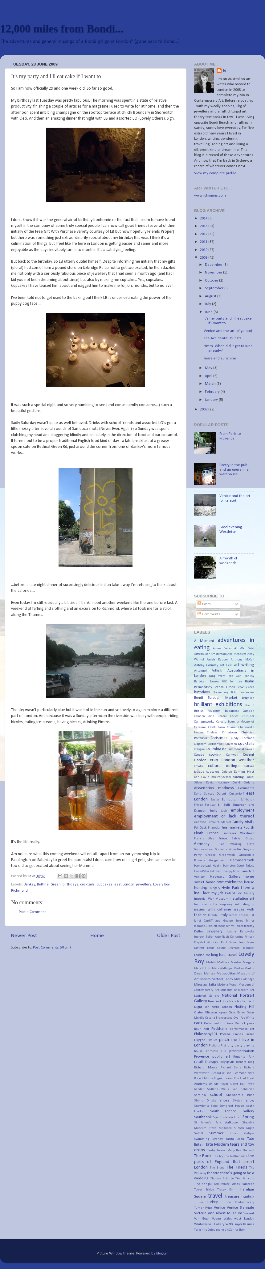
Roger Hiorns (223, 1078)
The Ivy (218, 1156)
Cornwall (232, 755)
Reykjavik (227, 1062)
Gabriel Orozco (243, 838)
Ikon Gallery (245, 893)
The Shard (217, 1167)
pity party (234, 1045)
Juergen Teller (204, 937)
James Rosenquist (241, 915)
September (214, 288)
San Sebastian (243, 1089)
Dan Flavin (201, 777)
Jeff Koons (219, 926)
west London (244, 1218)
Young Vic (222, 1230)
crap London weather (232, 760)
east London (124, 884)
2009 (204, 258)
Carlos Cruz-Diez (242, 716)
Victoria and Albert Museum (218, 1213)
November (214, 272)
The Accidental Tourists (223, 338)
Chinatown (229, 732)
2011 (204, 242)
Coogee (199, 755)
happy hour (231, 871)
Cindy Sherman (242, 738)
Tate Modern (217, 1144)
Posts (204, 604)
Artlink (217, 671)
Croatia (199, 766)
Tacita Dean (235, 1139)
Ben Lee (236, 681)
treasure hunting (239, 1197)
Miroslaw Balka (205, 985)
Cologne (199, 749)
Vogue (216, 1218)
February (213, 392)
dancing (238, 777)
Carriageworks (204, 722)
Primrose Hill (216, 1051)
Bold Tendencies (242, 692)
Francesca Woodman (238, 833)
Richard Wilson (221, 1073)
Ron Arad (240, 1078)
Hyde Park (230, 888)
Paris (198, 1023)
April (209, 376)
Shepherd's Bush (240, 1095)
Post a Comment (32, 912)
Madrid (211, 962)
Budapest (232, 711)
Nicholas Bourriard (241, 1001)
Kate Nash (222, 937)
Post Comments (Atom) (52, 947)
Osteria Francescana (219, 1018)
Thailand (248, 1150)
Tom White (222, 1184)
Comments (209, 614)
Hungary (214, 888)
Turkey (212, 1202)
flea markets (231, 828)
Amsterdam (219, 654)
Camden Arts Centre (210, 716)
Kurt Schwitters (233, 942)
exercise (200, 822)
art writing (244, 665)
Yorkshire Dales (204, 1230)
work (229, 1224)
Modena (222, 985)
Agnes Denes (222, 648)
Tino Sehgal (203, 1184)
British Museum (207, 711)
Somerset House (231, 1106)
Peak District (236, 1023)
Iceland (230, 893)
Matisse (209, 973)
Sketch (237, 1100)
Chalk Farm (216, 727)
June (209, 312)
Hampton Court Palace (239, 866)
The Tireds (237, 1167)
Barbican (200, 681)
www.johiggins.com (210, 195)
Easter (215, 799)
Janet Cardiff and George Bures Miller (224, 921)
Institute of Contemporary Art (216, 904)
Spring (248, 1117)
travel (215, 1196)
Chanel (231, 727)
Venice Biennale (240, 1208)
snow (250, 1100)
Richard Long (245, 1062)
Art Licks (226, 665)
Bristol (249, 705)
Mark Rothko (202, 968)
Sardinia (200, 1095)
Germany (202, 844)
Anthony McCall (242, 659)
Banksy (29, 884)
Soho (214, 1106)
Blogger (162, 1253)
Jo (224, 71)
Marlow (239, 968)
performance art (242, 1029)
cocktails (87, 884)
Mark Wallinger (222, 968)
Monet (233, 985)
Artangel (200, 671)
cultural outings (224, 766)
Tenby (211, 1150)
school (216, 1095)
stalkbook (231, 1122)
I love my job (212, 893)
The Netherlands (235, 1156)
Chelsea (212, 732)
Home (97, 935)
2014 (204, 218)
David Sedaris (243, 782)
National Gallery (206, 996)
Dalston (227, 772)
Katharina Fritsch (242, 937)
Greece (211, 855)
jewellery (143, 884)
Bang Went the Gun (225, 676)
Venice (219, 1208)
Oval (236, 1018)
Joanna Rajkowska (240, 931)
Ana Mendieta (237, 654)
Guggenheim (217, 860)
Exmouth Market (219, 822)
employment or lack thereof (224, 816)
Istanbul (213, 915)
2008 (204, 409)
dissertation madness (214, 788)
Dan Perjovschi (221, 777)
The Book (203, 1156)
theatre (213, 1173)
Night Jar (201, 1007)
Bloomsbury (221, 692)
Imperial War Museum (211, 899)
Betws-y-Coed (245, 687)
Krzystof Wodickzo (206, 942)
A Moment (204, 641)
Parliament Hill (215, 1023)
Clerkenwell (216, 744)
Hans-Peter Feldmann (208, 871)
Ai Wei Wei (244, 648)
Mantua (236, 962)
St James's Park (207, 1122)
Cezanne (200, 727)
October (212, 280)
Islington (248, 904)
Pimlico (212, 1040)
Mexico (205, 979)
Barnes (214, 681)
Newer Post (24, 935)
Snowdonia (201, 1106)
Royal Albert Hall (233, 1084)
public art (221, 1057)
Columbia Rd (216, 749)
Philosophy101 (205, 1034)
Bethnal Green (49, 884)
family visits (243, 822)
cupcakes (104, 884)
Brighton (248, 698)
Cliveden (231, 744)
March (211, 384)
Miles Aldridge (244, 979)
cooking (215, 755)
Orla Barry (236, 1012)
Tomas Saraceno (242, 1184)
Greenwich (227, 855)
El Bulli (224, 805)
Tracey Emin (226, 1189)
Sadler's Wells (218, 1089)
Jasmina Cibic (203, 926)
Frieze (222, 838)
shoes (225, 1100)
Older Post (168, 935)
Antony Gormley (206, 665)
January (212, 400)
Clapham (200, 744)
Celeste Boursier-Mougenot (235, 722)
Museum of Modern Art (237, 990)
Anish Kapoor (217, 659)
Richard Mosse (206, 1067)
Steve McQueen (220, 1128)
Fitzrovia (214, 828)
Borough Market (222, 698)
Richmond (19, 891)
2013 (204, 226)
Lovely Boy (161, 884)
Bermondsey (203, 687)
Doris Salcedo (204, 794)
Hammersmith (242, 860)
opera (223, 1012)
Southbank (203, 1117)
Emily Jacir (218, 811)
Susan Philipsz (242, 1133)
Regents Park (243, 1057)
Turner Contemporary (238, 1202)
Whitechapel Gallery (209, 1224)
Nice (225, 1001)
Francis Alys (204, 838)
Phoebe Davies (231, 1034)
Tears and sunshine (220, 358)
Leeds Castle (216, 948)
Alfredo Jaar (202, 654)
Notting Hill (244, 1007)
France (213, 833)
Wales (228, 1218)
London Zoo (202, 955)
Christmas (218, 738)
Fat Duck (200, 828)
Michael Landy (222, 979)
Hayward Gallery (225, 877)
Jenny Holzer (234, 926)
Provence (201, 1057)
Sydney (217, 1139)
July (208, 304)
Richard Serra (231, 1067)
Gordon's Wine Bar (228, 849)
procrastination (241, 1051)
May (209, 368)
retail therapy (206, 1062)
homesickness (230, 882)
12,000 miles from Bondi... (61, 29)
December (214, 265)
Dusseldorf (236, 794)
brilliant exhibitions (218, 705)
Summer (216, 1133)
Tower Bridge (204, 1189)
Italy (224, 915)
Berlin (249, 681)
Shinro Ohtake (205, 1100)
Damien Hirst (244, 772)
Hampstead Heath (207, 866)
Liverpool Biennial (241, 948)
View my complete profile (215, 173)
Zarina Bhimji (238, 1230)
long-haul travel (224, 955)
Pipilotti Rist (217, 1045)
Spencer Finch (232, 1117)
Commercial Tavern (241, 749)
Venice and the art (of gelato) (228, 331)
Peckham (219, 1029)
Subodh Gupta (244, 1128)
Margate (248, 962)
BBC (224, 681)
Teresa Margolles (229, 1150)
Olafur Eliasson (205, 1012)
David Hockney (217, 782)
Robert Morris (203, 1078)
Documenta (246, 788)
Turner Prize (203, 1208)
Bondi (198, 698)
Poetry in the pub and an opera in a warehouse (234, 469)
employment (242, 810)
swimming (201, 1139)
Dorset (221, 794)
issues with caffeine (212, 909)
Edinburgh (229, 799)
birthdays (70, 884)
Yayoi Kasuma (245, 1224)
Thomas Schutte (222, 1178)
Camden (248, 711)
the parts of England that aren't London (224, 1162)
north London (221, 1007)
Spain (217, 1117)
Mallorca (223, 962)
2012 (204, 234)
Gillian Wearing (229, 844)
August (211, 296)
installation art (242, 899)
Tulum (198, 1202)
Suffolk (199, 1133)
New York (214, 1001)
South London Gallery (232, 1111)
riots (251, 1073)
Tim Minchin (245, 1178)
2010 (204, 250)
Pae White (247, 1018)
